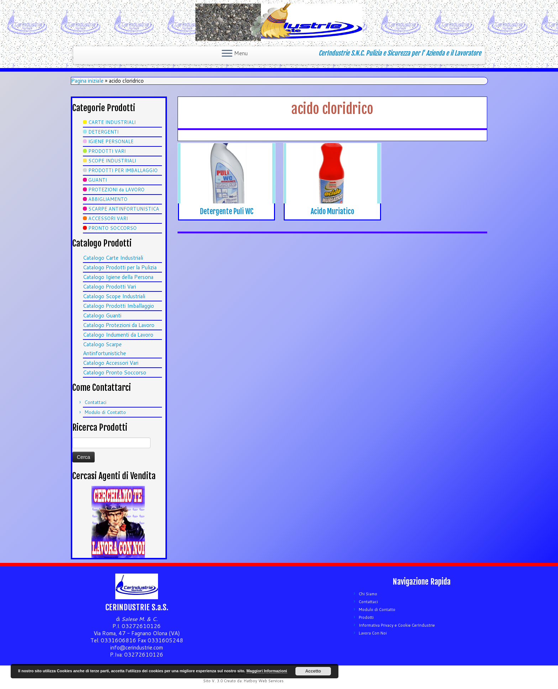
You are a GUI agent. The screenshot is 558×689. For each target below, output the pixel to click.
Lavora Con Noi (373, 633)
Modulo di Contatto (105, 412)
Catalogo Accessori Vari (110, 363)
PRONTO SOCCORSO (112, 228)
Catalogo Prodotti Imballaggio (118, 306)
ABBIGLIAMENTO (107, 199)
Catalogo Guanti (102, 315)
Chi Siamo (368, 594)
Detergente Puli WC (226, 211)
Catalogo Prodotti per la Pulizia (120, 267)
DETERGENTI (103, 132)
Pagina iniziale (87, 80)
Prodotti (366, 617)
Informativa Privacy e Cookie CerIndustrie (397, 625)
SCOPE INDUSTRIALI (112, 160)
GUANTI (97, 180)
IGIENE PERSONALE (110, 141)
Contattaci (95, 402)
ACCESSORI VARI (108, 218)
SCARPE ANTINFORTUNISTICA (123, 209)
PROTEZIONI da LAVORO (116, 189)
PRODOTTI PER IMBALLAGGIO (123, 170)
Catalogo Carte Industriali (113, 257)
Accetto (313, 671)
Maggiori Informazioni (266, 671)
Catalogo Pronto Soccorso (114, 372)
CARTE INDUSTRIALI (112, 122)
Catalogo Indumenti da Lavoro (118, 334)
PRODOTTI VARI (107, 151)
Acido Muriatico (332, 211)
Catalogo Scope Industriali (114, 296)
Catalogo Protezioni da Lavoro (118, 325)
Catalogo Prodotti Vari (109, 286)
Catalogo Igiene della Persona (118, 277)
